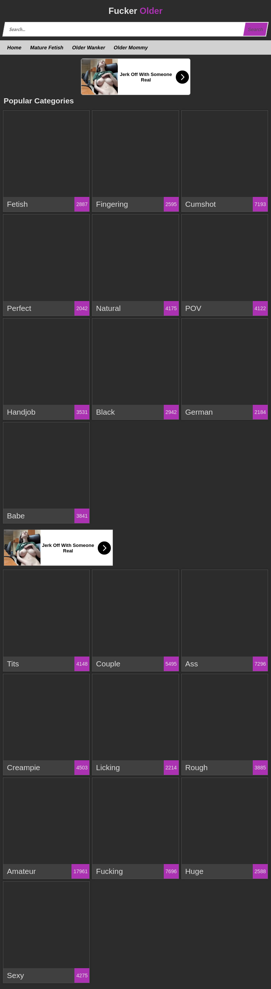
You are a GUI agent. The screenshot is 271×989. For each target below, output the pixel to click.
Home (14, 47)
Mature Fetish (47, 47)
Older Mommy (130, 47)
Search (255, 29)
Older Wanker (88, 47)
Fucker (135, 11)
